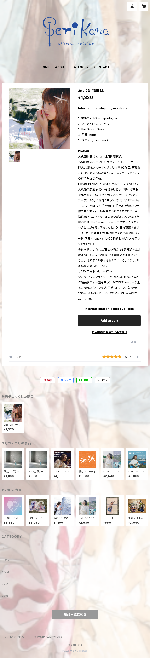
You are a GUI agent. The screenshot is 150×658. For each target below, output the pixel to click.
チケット (7, 560)
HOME (45, 67)
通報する (136, 342)
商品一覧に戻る (75, 614)
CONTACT (102, 67)
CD (4, 548)
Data (5, 595)
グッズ (5, 571)
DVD (5, 583)
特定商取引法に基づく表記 (48, 636)
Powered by (75, 650)
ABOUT (60, 67)
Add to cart (109, 321)
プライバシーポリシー (16, 636)
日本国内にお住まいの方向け (109, 332)
